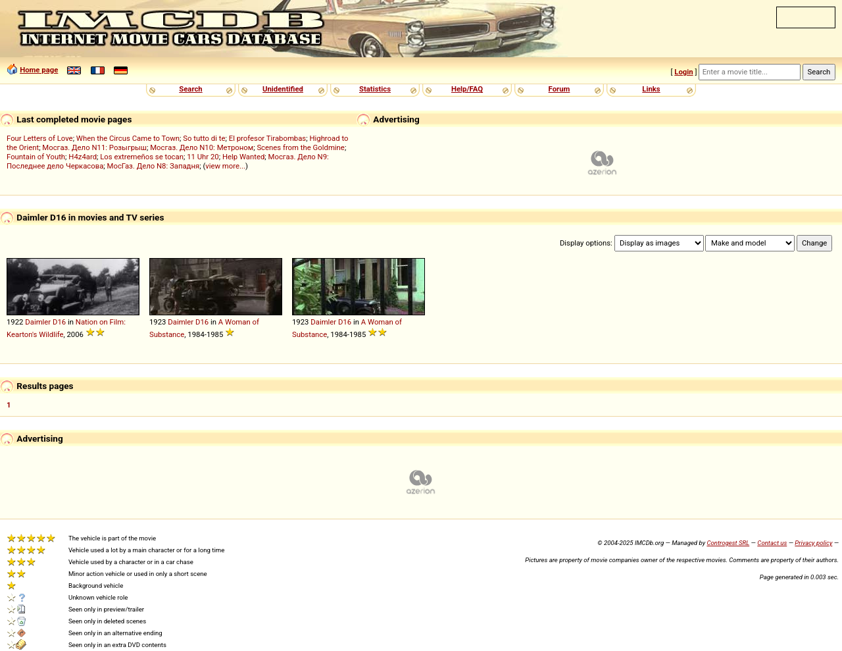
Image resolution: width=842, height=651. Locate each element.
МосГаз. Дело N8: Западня (153, 165)
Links (651, 88)
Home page (39, 69)
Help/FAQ (467, 88)
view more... (225, 165)
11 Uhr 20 (203, 156)
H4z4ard (82, 156)
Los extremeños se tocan (142, 156)
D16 (59, 321)
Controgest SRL (727, 542)
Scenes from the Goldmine (301, 147)
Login (683, 71)
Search (190, 88)
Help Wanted (243, 156)
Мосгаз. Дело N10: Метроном (201, 147)
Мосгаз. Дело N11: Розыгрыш (94, 147)
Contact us (772, 542)
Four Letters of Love (40, 138)
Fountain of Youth (36, 156)
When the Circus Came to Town (128, 138)
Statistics (375, 88)
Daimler (38, 321)
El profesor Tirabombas (268, 138)
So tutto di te (204, 138)
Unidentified (282, 88)
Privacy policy (813, 542)
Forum (559, 88)
